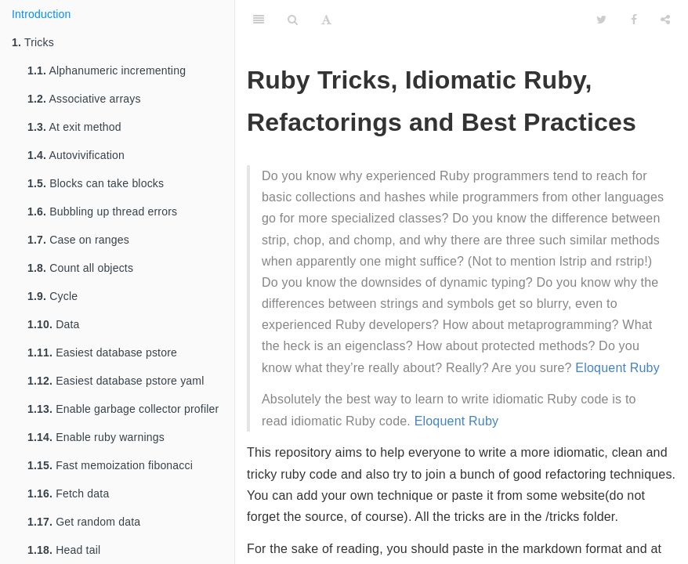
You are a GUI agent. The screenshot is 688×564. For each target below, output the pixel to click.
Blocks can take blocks (95, 183)
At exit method (74, 127)
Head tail (63, 550)
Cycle (52, 296)
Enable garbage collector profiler (123, 409)
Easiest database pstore (102, 352)
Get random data (83, 521)
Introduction (41, 14)
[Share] (665, 19)
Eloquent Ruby (617, 367)
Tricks (33, 42)
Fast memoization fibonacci (110, 465)
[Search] (293, 19)
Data (53, 324)
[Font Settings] (326, 19)
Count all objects (80, 268)
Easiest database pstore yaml (116, 380)
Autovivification (76, 155)
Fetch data (68, 493)
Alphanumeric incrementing (106, 70)
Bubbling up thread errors (102, 211)
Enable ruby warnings (96, 437)
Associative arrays (84, 98)
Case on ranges (78, 239)
